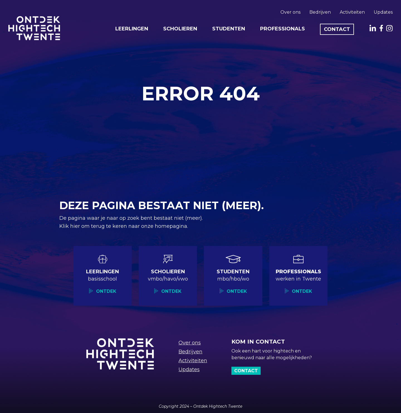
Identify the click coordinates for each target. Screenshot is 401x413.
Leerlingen (131, 29)
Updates (383, 12)
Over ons (290, 12)
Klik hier (70, 226)
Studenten (228, 29)
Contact (337, 29)
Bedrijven (320, 12)
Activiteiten (352, 12)
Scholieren (180, 29)
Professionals (282, 29)
